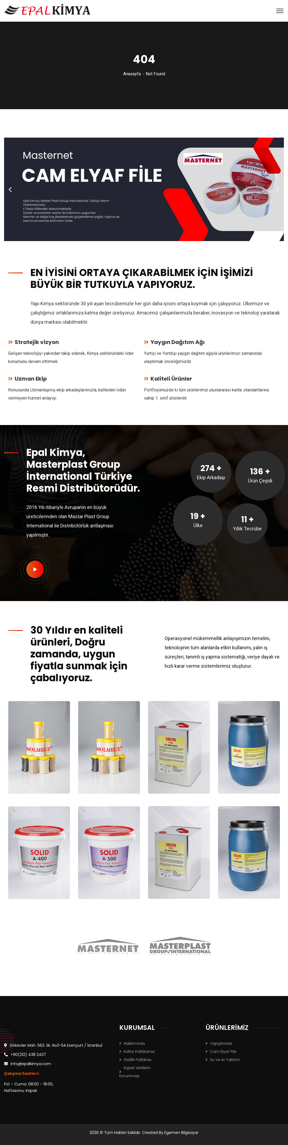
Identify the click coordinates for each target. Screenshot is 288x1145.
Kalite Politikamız (139, 1051)
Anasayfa (132, 73)
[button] (10, 189)
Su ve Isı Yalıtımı (225, 1059)
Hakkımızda (134, 1043)
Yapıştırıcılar (221, 1043)
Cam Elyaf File (223, 1051)
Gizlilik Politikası (137, 1059)
